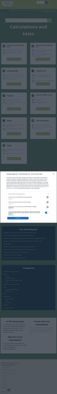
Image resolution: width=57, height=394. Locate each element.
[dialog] (28, 197)
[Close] (54, 174)
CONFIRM (18, 218)
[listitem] (28, 194)
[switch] (47, 197)
